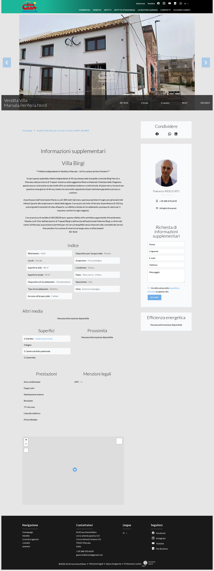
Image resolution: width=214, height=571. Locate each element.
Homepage (27, 130)
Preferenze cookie (132, 563)
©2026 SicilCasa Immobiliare (72, 564)
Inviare (154, 297)
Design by (148, 564)
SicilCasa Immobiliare (86, 532)
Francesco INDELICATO (166, 191)
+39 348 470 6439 (168, 201)
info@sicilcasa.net (168, 208)
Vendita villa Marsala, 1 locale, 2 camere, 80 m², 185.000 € (63, 130)
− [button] (26, 444)
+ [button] (26, 440)
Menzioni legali (96, 563)
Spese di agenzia (113, 563)
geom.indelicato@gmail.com (89, 554)
